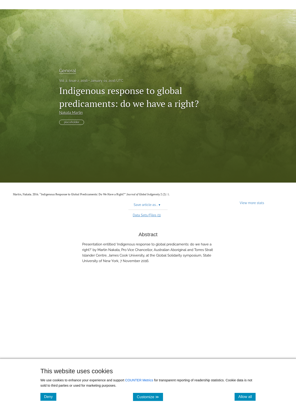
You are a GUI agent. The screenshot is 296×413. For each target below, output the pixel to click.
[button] (148, 323)
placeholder (71, 122)
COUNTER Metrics (139, 380)
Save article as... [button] (147, 205)
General (67, 70)
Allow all (247, 397)
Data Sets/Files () (147, 215)
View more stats (252, 203)
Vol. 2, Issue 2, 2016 (73, 81)
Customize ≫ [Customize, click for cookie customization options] (150, 397)
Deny (50, 397)
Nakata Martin (71, 112)
